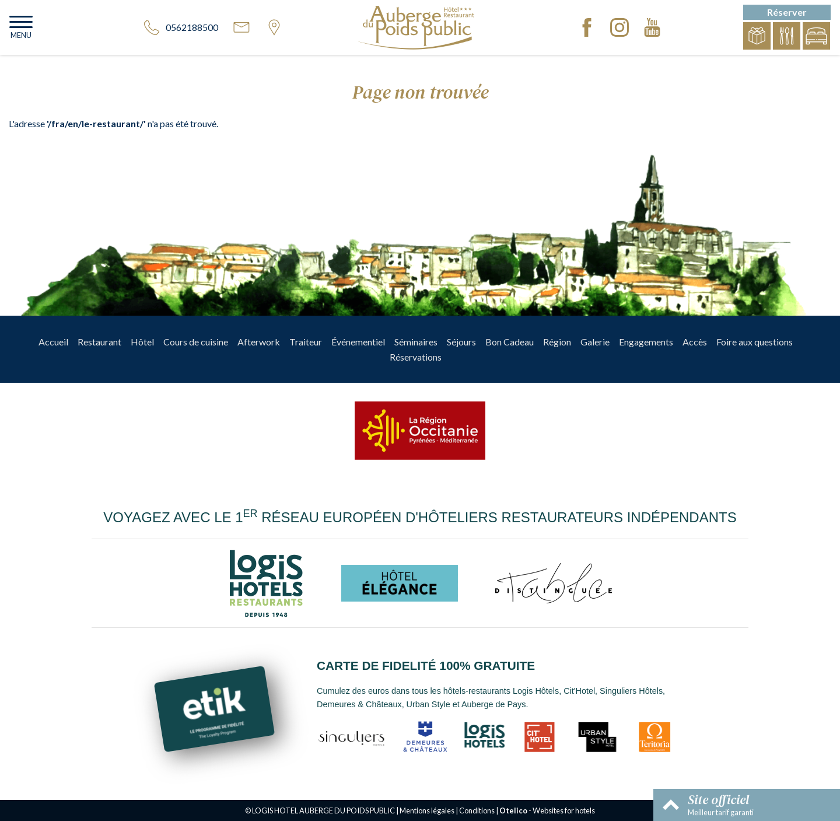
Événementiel (358, 341)
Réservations (416, 356)
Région (557, 341)
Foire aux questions (754, 341)
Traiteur (305, 341)
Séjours (461, 341)
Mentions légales (427, 810)
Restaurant (99, 341)
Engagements (646, 341)
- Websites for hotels (547, 810)
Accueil (53, 341)
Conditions (477, 810)
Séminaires (416, 341)
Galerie (595, 341)
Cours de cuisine (195, 341)
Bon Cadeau (509, 341)
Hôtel (142, 341)
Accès (694, 341)
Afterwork (258, 341)
